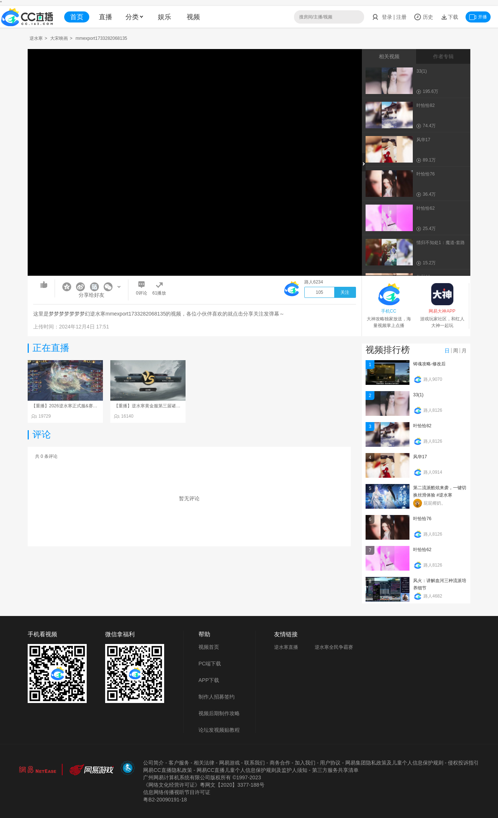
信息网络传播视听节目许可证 (176, 792)
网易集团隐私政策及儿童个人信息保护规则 (394, 763)
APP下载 (208, 680)
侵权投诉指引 (463, 763)
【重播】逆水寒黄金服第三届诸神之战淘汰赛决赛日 (165, 405)
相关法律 (204, 763)
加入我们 (305, 763)
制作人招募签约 (216, 696)
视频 (193, 17)
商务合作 (280, 763)
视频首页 (208, 647)
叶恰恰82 (422, 425)
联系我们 (254, 763)
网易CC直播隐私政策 (167, 770)
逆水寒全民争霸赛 (334, 647)
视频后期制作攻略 (219, 713)
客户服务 (179, 763)
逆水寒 (36, 38)
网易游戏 (229, 763)
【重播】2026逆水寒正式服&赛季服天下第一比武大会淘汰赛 (91, 405)
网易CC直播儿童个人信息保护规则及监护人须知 (252, 770)
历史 (423, 17)
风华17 (420, 456)
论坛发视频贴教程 (219, 729)
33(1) (418, 394)
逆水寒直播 (286, 647)
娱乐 (164, 17)
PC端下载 (209, 663)
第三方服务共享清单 (335, 770)
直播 (105, 17)
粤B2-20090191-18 (165, 800)
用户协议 (330, 763)
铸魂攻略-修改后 (429, 363)
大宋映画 (59, 38)
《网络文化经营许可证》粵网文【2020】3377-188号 (203, 785)
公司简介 (153, 763)
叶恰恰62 (422, 549)
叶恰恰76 (422, 518)
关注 (344, 292)
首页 (76, 17)
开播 (478, 16)
